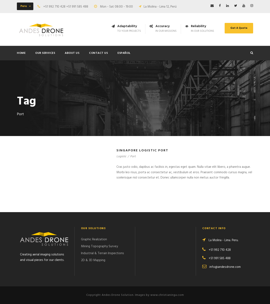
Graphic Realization (94, 239)
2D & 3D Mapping (93, 260)
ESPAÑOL (124, 53)
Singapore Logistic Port (142, 150)
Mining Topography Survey (99, 246)
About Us (72, 53)
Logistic (121, 156)
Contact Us (98, 53)
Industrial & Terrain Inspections (102, 253)
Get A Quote (238, 28)
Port (133, 156)
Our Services (45, 53)
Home (21, 53)
